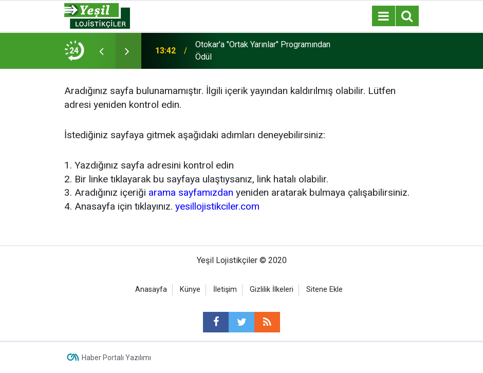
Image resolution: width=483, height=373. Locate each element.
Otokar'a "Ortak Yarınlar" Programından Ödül (262, 51)
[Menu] (383, 16)
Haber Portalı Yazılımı (116, 357)
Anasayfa (151, 289)
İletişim (225, 289)
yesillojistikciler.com (217, 206)
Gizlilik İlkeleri (271, 289)
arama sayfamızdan (190, 192)
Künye (190, 289)
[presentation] (101, 51)
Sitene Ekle (324, 289)
